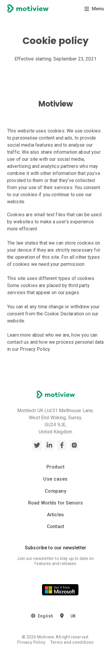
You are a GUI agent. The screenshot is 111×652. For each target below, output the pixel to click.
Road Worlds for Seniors (55, 503)
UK (73, 616)
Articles (55, 514)
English (46, 616)
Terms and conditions (72, 642)
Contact (55, 526)
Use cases (55, 479)
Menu (94, 9)
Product (55, 467)
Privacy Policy (31, 642)
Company (55, 491)
